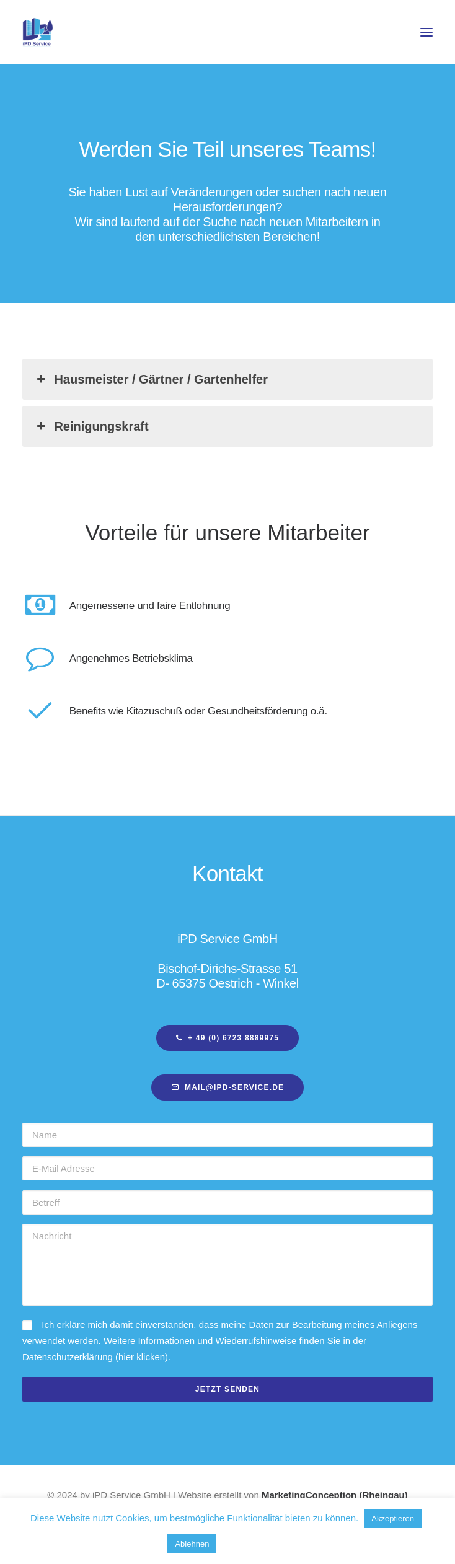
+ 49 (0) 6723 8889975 (227, 1038)
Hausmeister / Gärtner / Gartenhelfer (151, 379)
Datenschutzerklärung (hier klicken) (95, 1356)
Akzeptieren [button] (392, 1518)
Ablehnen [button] (192, 1544)
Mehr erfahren (257, 1543)
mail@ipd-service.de (228, 1087)
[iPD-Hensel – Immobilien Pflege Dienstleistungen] (37, 32)
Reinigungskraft (91, 426)
